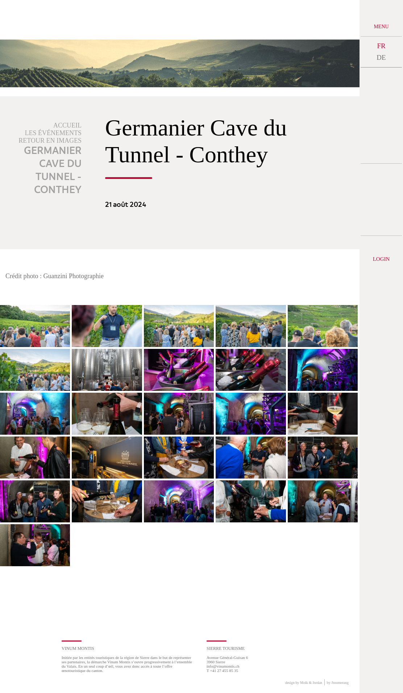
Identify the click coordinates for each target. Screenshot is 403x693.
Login (381, 259)
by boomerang (338, 683)
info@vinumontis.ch (223, 666)
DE (381, 57)
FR (381, 46)
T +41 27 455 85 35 (222, 670)
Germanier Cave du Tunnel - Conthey (53, 171)
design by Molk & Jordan (303, 683)
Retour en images (50, 140)
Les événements (53, 133)
